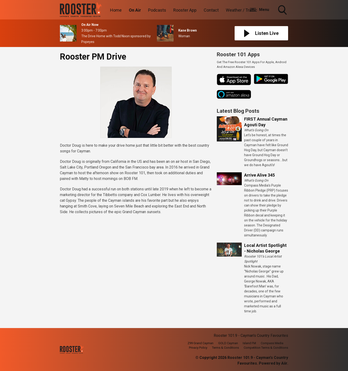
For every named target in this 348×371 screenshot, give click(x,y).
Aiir (284, 363)
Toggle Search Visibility (283, 10)
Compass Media (272, 343)
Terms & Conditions (225, 347)
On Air (135, 10)
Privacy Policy (198, 347)
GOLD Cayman (228, 343)
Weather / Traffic (241, 10)
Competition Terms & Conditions (266, 347)
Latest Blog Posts (238, 111)
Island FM (249, 343)
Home (116, 10)
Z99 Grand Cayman (200, 343)
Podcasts (157, 10)
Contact (211, 10)
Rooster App (185, 10)
